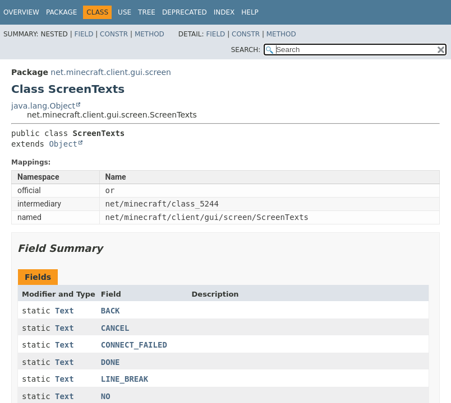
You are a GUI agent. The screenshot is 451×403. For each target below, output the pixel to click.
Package (61, 12)
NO (106, 396)
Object (63, 143)
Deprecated (184, 12)
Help (250, 12)
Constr (114, 34)
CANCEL (115, 328)
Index (224, 12)
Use (124, 12)
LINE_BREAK (124, 378)
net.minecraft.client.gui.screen (110, 72)
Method (149, 34)
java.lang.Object (43, 105)
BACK (110, 310)
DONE (110, 362)
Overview (21, 12)
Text (64, 310)
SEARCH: (246, 50)
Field (83, 34)
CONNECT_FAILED (134, 344)
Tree (146, 12)
